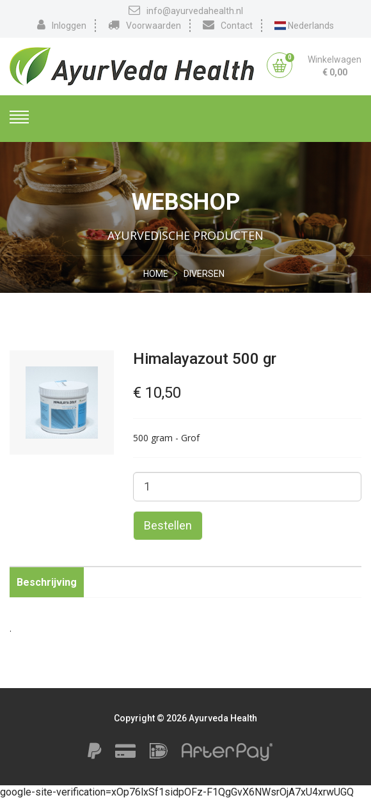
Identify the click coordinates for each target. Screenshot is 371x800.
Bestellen (168, 525)
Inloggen (61, 25)
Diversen (204, 274)
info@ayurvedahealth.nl (186, 10)
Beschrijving (47, 582)
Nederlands (304, 25)
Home (155, 274)
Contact (228, 25)
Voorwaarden (144, 25)
